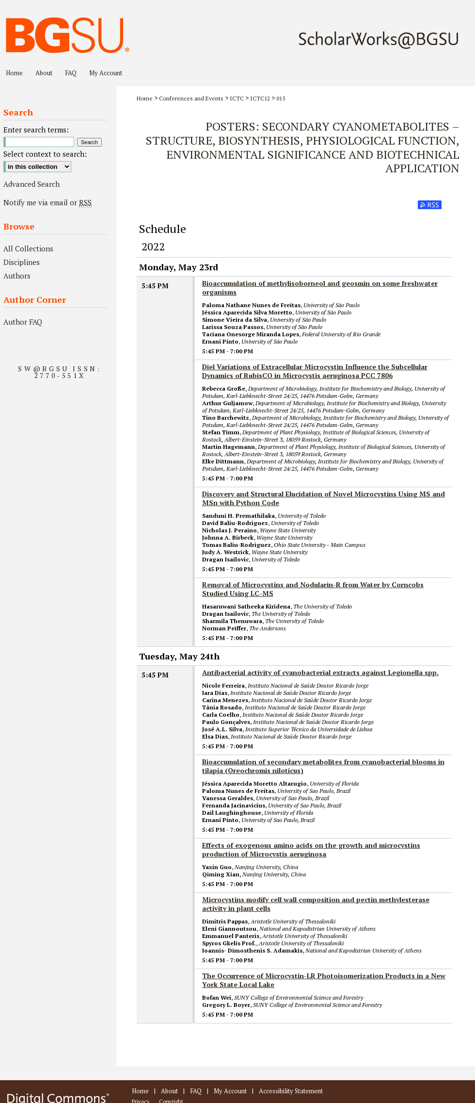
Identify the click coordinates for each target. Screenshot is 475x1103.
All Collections (28, 248)
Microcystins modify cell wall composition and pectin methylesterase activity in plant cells (315, 904)
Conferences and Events (191, 98)
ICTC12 (260, 98)
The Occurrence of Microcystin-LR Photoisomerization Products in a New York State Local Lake (323, 980)
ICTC (237, 98)
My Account (230, 1091)
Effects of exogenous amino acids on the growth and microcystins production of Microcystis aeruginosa (311, 849)
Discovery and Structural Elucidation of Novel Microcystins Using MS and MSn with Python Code (323, 498)
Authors (17, 275)
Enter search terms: (36, 129)
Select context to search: (45, 154)
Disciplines (21, 262)
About (169, 1091)
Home (145, 98)
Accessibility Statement (291, 1091)
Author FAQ (22, 322)
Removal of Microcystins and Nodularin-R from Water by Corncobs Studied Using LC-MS (313, 589)
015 (280, 98)
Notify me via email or (47, 202)
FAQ (196, 1091)
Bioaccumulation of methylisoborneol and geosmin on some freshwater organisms (320, 287)
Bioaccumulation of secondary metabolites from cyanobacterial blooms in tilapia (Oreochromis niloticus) (323, 766)
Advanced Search (31, 184)
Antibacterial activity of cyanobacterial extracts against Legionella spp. (320, 672)
